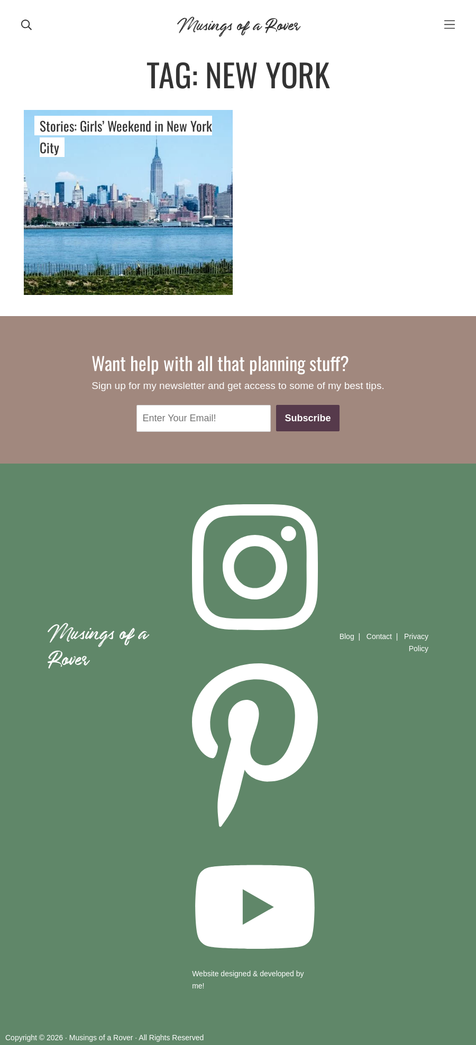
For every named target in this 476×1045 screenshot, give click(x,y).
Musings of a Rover (238, 23)
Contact (379, 636)
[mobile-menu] (449, 24)
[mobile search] (26, 23)
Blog (347, 636)
